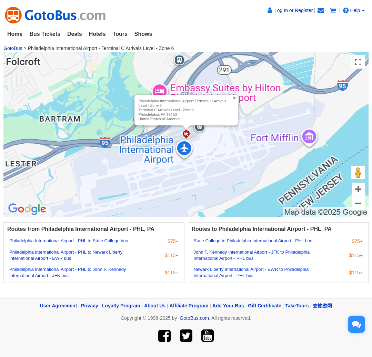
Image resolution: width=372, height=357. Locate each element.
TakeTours (297, 305)
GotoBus (12, 48)
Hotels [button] (97, 34)
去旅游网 (322, 305)
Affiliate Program (189, 305)
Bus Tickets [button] (44, 34)
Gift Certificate (264, 305)
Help (354, 10)
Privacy (89, 305)
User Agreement (58, 305)
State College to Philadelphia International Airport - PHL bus (253, 240)
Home (14, 34)
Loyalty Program (121, 305)
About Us (154, 305)
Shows (143, 34)
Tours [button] (120, 34)
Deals (74, 34)
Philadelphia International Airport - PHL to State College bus (68, 240)
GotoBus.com (194, 318)
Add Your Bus (228, 305)
